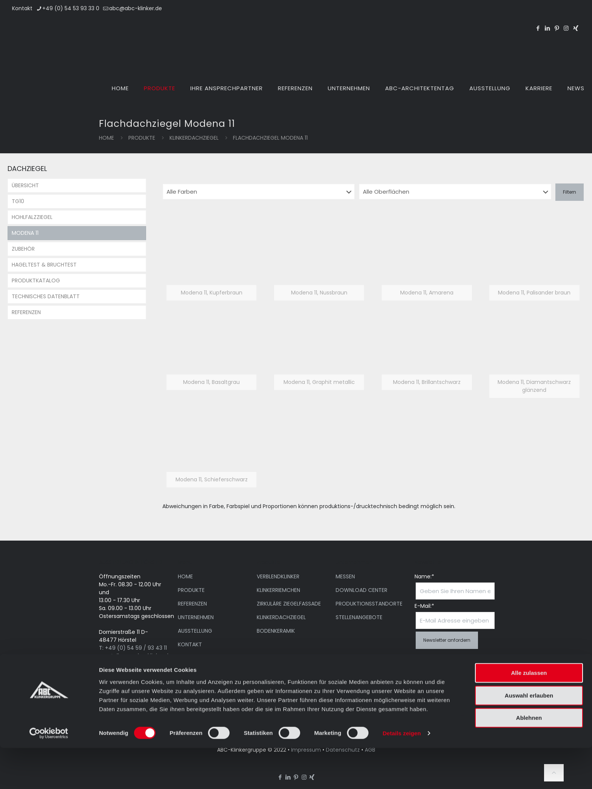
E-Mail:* (424, 606)
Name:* (424, 576)
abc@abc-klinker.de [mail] (135, 8)
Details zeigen (401, 774)
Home (106, 138)
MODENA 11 (25, 233)
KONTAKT (190, 644)
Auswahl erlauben (529, 736)
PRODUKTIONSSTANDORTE (369, 603)
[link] (211, 263)
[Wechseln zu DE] (563, 14)
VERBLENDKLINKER (278, 576)
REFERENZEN (26, 312)
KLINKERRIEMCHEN (278, 590)
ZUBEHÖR (23, 249)
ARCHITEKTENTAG (200, 658)
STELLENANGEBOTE (359, 617)
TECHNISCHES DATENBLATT (46, 296)
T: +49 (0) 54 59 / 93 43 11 (133, 648)
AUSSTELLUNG (195, 631)
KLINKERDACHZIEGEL (194, 138)
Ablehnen (529, 758)
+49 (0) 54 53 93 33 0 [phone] (70, 8)
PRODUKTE (141, 138)
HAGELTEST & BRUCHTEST (44, 264)
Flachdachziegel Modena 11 (270, 138)
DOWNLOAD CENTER (361, 590)
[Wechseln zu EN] (545, 14)
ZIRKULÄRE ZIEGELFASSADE (289, 603)
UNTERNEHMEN (196, 617)
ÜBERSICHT (25, 185)
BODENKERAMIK (276, 631)
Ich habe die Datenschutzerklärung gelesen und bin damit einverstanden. (444, 669)
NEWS (185, 671)
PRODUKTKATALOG (36, 280)
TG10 (18, 201)
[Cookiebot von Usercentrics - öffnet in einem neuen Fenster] (49, 774)
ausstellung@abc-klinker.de (135, 656)
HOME (185, 576)
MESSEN (345, 576)
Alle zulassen (529, 713)
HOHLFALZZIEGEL (32, 217)
